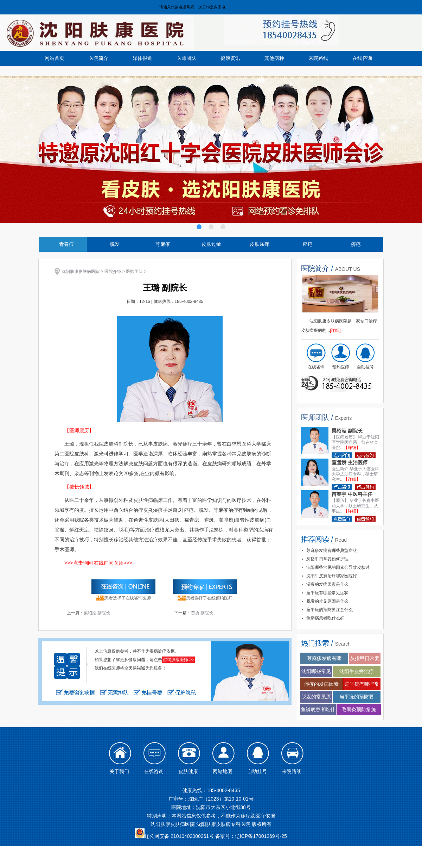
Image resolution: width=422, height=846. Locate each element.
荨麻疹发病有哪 (324, 658)
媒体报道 (142, 58)
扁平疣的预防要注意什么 (329, 609)
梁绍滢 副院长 (97, 612)
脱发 (115, 244)
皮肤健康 (188, 771)
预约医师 (340, 367)
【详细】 (352, 447)
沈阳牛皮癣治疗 (356, 671)
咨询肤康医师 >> (178, 659)
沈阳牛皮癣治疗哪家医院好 (331, 575)
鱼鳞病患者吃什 (318, 709)
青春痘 (66, 244)
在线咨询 (362, 58)
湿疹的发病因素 (321, 684)
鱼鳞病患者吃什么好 (325, 618)
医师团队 (186, 58)
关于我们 (119, 771)
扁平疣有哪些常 (362, 684)
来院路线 (318, 58)
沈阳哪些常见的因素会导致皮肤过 (338, 567)
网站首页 (54, 58)
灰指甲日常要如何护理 (327, 558)
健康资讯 (230, 58)
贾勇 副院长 (202, 612)
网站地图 (222, 771)
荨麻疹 (162, 244)
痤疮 (308, 244)
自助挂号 (365, 367)
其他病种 (274, 58)
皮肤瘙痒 (259, 244)
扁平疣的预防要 (356, 696)
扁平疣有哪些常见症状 (327, 592)
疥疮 (356, 244)
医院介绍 (112, 271)
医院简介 (98, 58)
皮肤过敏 (211, 244)
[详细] (335, 330)
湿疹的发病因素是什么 (327, 584)
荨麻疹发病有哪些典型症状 (331, 550)
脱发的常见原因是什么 (327, 601)
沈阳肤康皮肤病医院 (81, 271)
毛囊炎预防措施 (358, 709)
